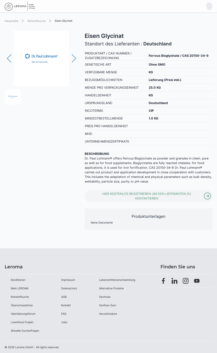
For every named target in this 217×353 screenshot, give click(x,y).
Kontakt (66, 305)
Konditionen (18, 279)
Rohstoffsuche (20, 296)
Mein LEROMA (19, 288)
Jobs (64, 322)
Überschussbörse (22, 305)
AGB (64, 296)
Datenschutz (69, 288)
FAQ (63, 313)
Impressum (68, 279)
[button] (74, 58)
